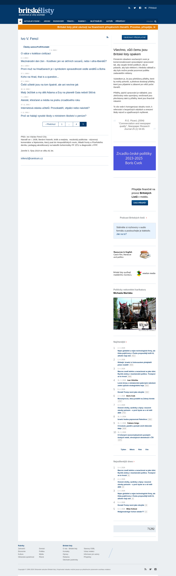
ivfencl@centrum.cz (32, 158)
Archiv (47, 21)
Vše (146, 449)
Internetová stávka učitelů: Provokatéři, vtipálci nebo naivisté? (55, 108)
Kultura (20, 554)
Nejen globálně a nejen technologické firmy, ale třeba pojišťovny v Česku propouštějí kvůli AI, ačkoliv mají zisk (136, 353)
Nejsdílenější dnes (123, 461)
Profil (39, 47)
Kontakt (45, 47)
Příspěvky (120, 21)
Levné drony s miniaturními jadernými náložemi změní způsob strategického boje (137, 384)
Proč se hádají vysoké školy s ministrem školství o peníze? (53, 115)
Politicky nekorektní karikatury (129, 291)
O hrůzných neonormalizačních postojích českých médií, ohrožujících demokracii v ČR (136, 437)
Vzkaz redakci (89, 551)
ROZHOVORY (58, 21)
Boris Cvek (130, 396)
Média (41, 554)
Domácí (42, 549)
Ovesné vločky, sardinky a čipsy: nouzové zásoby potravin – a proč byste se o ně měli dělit (135, 410)
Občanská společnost (26, 557)
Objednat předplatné (135, 37)
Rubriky (82, 21)
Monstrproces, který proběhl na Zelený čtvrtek (136, 400)
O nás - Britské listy (70, 549)
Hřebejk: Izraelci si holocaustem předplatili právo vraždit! (135, 363)
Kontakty (66, 551)
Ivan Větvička (132, 380)
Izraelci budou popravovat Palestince (135, 419)
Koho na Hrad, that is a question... (40, 76)
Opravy (65, 554)
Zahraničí (21, 549)
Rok (140, 449)
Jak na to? (121, 234)
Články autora (30, 47)
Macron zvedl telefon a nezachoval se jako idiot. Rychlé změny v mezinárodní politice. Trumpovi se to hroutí (137, 374)
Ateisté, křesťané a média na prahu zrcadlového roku (50, 100)
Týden (123, 449)
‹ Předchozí (50, 124)
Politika (41, 551)
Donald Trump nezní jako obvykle (133, 392)
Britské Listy (136, 551)
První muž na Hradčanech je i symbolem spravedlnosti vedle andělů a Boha (63, 69)
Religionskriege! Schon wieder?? (132, 512)
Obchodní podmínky (70, 560)
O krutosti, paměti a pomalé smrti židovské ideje (135, 427)
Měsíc (132, 449)
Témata (71, 21)
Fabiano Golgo (133, 423)
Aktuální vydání (32, 21)
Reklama (66, 557)
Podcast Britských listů (129, 218)
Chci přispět (139, 203)
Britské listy (37, 12)
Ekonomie (21, 551)
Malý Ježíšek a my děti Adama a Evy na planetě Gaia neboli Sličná (58, 92)
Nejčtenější (96, 21)
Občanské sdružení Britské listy (45, 569)
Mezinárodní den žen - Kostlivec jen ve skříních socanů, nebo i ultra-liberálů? (64, 61)
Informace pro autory (91, 554)
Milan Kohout (131, 509)
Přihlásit (151, 8)
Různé (41, 557)
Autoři (109, 21)
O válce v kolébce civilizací (36, 53)
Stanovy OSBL (89, 549)
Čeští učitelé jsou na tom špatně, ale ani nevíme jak (49, 84)
